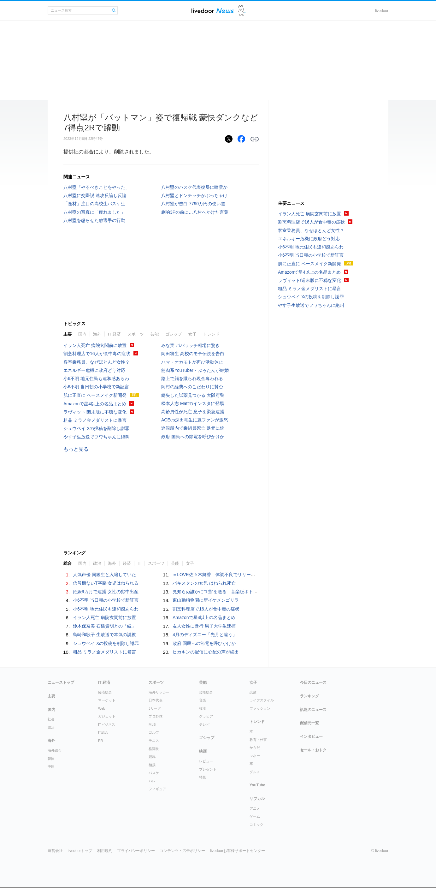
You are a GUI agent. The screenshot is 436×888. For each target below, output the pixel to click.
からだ (255, 747)
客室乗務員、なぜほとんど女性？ (96, 362)
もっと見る (76, 449)
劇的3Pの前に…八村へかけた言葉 (194, 212)
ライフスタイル (262, 700)
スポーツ (135, 334)
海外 (97, 334)
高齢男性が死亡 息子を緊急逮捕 (192, 411)
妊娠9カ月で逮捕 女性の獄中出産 (105, 591)
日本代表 (155, 700)
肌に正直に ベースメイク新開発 (95, 395)
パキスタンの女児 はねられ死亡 (204, 583)
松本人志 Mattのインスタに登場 (192, 403)
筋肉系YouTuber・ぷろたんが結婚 (195, 370)
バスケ (154, 773)
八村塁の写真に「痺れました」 (94, 212)
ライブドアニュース (212, 11)
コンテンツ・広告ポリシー (182, 851)
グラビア (206, 716)
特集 (202, 777)
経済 (127, 563)
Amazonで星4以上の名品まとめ (94, 403)
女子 (192, 334)
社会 (51, 719)
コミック (256, 824)
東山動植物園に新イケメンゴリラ (206, 600)
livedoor (381, 11)
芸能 (154, 334)
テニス (154, 740)
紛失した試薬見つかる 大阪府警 (192, 395)
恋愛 (253, 692)
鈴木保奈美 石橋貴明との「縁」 (104, 626)
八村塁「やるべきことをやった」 (96, 187)
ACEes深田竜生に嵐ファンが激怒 (194, 419)
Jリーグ (155, 708)
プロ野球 (155, 716)
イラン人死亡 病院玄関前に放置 (95, 345)
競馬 (152, 757)
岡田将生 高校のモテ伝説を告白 (192, 353)
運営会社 (55, 851)
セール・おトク (313, 750)
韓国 (51, 758)
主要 (67, 334)
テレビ (204, 724)
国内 (82, 334)
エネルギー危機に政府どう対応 (94, 370)
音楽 (202, 700)
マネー (255, 756)
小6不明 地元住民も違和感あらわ (96, 378)
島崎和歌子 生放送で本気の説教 (104, 634)
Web (101, 708)
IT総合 (103, 732)
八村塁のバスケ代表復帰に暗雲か (194, 187)
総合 (67, 563)
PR (100, 740)
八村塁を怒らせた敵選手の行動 (94, 220)
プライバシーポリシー (136, 851)
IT (139, 563)
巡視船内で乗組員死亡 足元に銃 (192, 428)
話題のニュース (313, 709)
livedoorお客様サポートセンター (237, 851)
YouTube (257, 785)
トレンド (211, 334)
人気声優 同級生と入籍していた (104, 574)
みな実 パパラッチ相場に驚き (190, 345)
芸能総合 (206, 692)
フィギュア (157, 789)
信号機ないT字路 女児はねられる (105, 583)
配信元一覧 (309, 723)
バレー (154, 781)
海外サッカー (159, 692)
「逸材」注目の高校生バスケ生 (94, 203)
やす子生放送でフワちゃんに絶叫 (96, 436)
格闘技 (154, 749)
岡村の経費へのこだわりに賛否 (192, 386)
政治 (97, 563)
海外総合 (55, 750)
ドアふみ (242, 10)
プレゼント (207, 769)
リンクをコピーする (254, 139)
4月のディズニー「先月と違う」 (205, 634)
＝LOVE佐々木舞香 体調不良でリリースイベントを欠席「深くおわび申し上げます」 (258, 574)
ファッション (260, 708)
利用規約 (104, 851)
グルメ (255, 772)
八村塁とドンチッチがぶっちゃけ (194, 195)
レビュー (206, 761)
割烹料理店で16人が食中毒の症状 (96, 353)
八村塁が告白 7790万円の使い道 (193, 203)
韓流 (202, 708)
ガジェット (106, 716)
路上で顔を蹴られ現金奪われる (192, 378)
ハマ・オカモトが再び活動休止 (192, 362)
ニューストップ (61, 682)
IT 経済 (114, 334)
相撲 (152, 765)
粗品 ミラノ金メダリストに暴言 (95, 420)
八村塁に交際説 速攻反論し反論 (95, 195)
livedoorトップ (80, 851)
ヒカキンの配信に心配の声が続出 (206, 651)
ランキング (309, 696)
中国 (51, 766)
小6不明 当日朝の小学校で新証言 (96, 386)
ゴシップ (173, 334)
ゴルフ (154, 732)
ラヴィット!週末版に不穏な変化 (95, 411)
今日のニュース (313, 682)
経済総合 (105, 692)
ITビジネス (106, 724)
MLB (152, 724)
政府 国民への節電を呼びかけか (192, 436)
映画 (203, 751)
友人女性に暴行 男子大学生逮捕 (204, 626)
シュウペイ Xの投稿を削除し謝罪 (96, 428)
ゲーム (255, 816)
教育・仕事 (258, 740)
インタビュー (311, 736)
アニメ (255, 808)
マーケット (106, 700)
